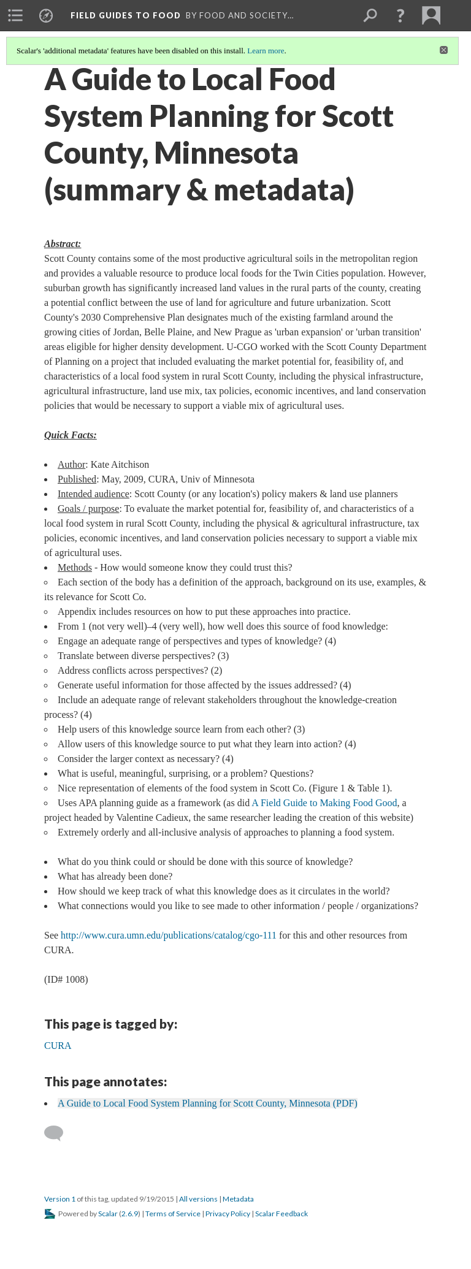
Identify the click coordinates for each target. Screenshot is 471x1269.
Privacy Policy (227, 1213)
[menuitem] (15, 15)
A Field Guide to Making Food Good (324, 803)
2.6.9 (129, 1213)
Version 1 (59, 1198)
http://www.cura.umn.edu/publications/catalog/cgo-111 (169, 935)
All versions (198, 1198)
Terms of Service (173, 1213)
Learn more (265, 50)
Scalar (108, 1213)
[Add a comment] (59, 1133)
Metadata (238, 1198)
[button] (400, 15)
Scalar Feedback (281, 1213)
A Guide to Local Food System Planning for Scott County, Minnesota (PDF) (208, 1103)
